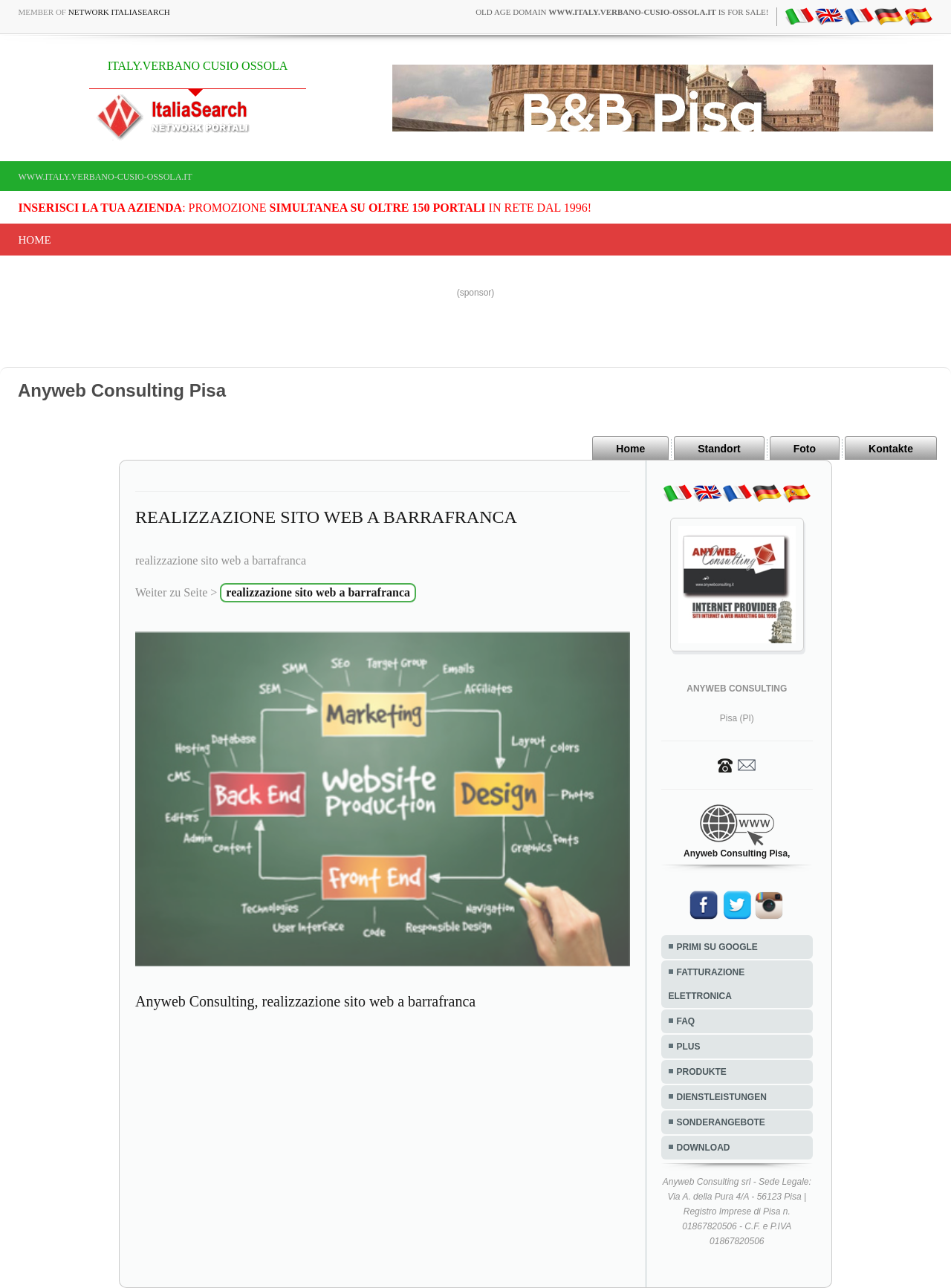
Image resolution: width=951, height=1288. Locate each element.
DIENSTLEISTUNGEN (722, 1097)
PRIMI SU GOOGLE (717, 947)
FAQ (686, 1021)
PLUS (689, 1046)
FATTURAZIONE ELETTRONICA (707, 984)
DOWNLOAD (703, 1147)
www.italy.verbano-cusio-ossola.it (105, 177)
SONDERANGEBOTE (721, 1122)
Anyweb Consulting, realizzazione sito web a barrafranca (305, 1001)
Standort (719, 449)
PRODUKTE (702, 1072)
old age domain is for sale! (622, 11)
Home (35, 240)
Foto (804, 449)
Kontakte (891, 449)
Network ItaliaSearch (119, 11)
